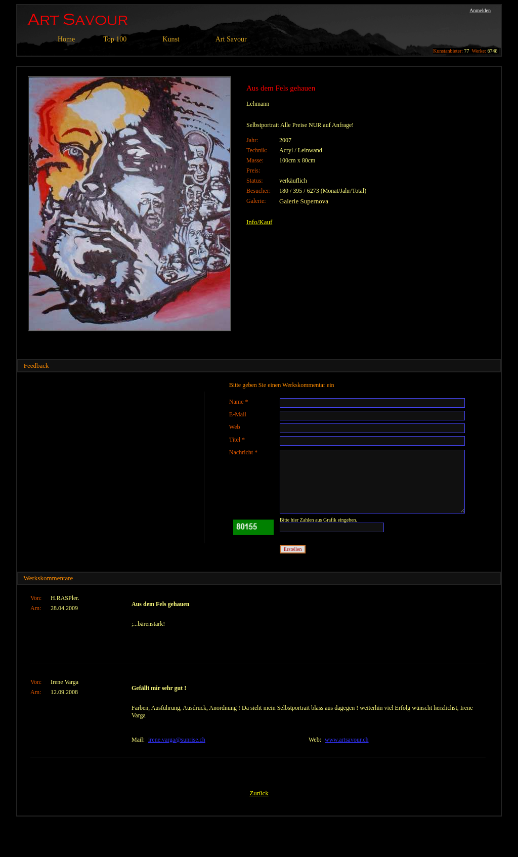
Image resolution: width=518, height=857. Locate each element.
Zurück (259, 793)
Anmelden (480, 10)
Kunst (170, 39)
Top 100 (114, 39)
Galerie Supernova (303, 201)
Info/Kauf (259, 222)
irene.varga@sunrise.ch (176, 739)
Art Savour (231, 39)
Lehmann (257, 103)
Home (66, 39)
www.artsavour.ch (347, 739)
